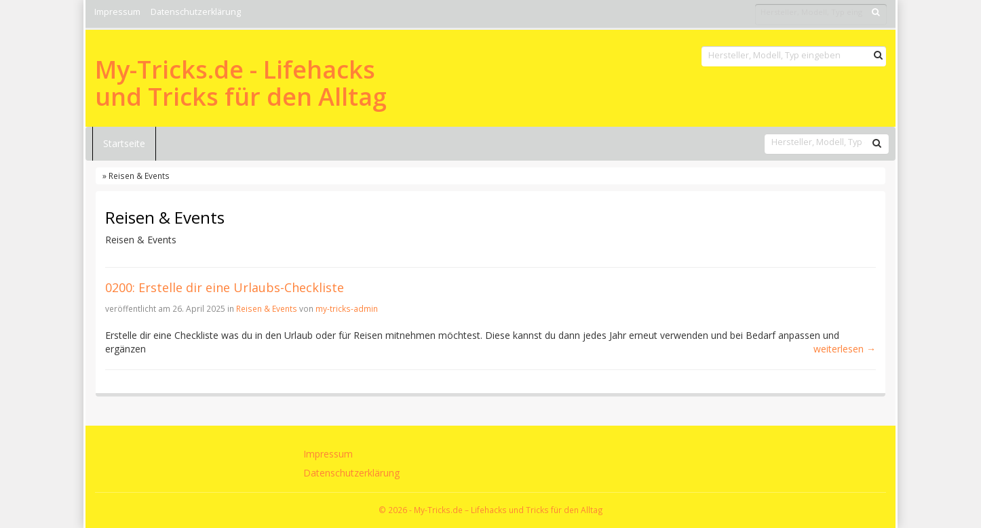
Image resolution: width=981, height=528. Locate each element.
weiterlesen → (844, 348)
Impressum (117, 12)
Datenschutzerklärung (196, 12)
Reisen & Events (266, 308)
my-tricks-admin (346, 308)
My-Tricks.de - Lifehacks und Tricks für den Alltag (241, 83)
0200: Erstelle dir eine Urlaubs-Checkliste (224, 287)
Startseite (124, 143)
